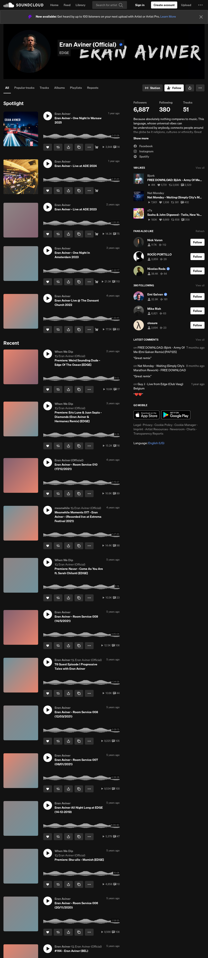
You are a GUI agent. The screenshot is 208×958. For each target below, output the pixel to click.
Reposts (92, 87)
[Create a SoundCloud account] (164, 5)
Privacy (148, 424)
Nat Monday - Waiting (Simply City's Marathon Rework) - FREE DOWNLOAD (159, 368)
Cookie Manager (185, 424)
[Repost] (58, 147)
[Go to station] (152, 87)
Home (54, 5)
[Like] (47, 147)
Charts (191, 429)
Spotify (141, 156)
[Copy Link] (79, 147)
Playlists (76, 87)
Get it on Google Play (175, 415)
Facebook (143, 146)
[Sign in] (140, 5)
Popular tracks (24, 87)
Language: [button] (148, 443)
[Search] (109, 5)
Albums (59, 87)
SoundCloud (23, 5)
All (7, 87)
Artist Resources (156, 429)
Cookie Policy (163, 424)
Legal (137, 424)
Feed (67, 5)
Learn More (168, 16)
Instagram (143, 151)
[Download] (96, 329)
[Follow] (174, 87)
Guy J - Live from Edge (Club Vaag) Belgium (158, 386)
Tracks (44, 87)
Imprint (138, 429)
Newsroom (177, 429)
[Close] (201, 17)
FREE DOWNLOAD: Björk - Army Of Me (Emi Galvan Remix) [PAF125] (159, 349)
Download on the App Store (146, 415)
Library (80, 5)
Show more (141, 138)
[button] (200, 5)
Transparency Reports (148, 433)
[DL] (96, 147)
